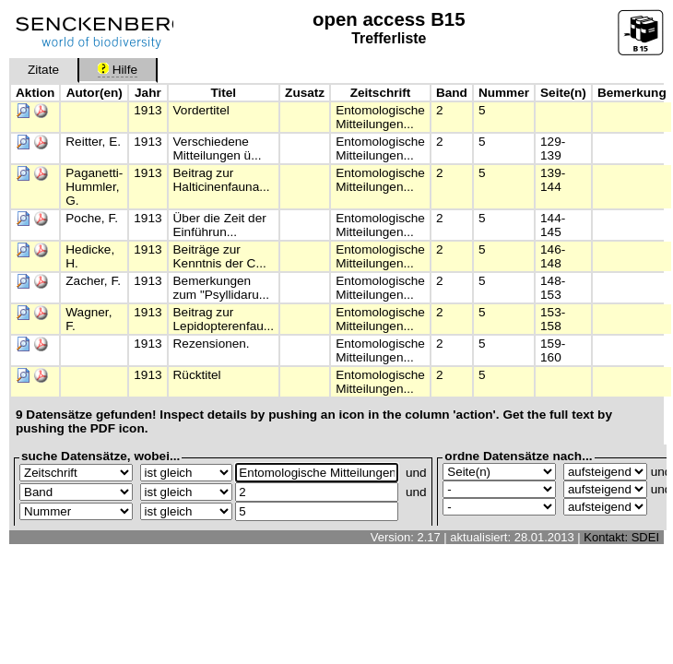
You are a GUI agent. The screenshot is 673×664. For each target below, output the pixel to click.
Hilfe (117, 70)
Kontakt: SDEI (621, 537)
